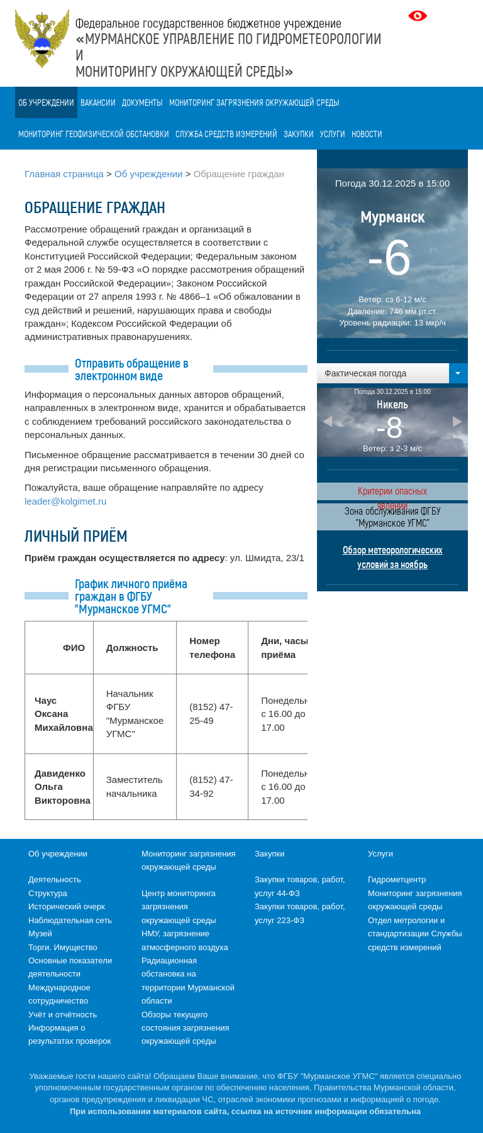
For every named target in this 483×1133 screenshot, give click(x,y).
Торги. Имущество (62, 947)
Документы (142, 102)
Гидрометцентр (397, 879)
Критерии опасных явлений (392, 492)
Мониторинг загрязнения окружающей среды (254, 102)
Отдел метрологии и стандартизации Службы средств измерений (415, 934)
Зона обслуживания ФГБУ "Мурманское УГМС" (392, 516)
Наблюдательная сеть (70, 920)
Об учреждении (46, 102)
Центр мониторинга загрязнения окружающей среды (179, 907)
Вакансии (98, 102)
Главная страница (64, 173)
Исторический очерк (66, 906)
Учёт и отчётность (62, 1014)
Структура (47, 893)
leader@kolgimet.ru (65, 501)
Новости (367, 133)
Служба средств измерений (226, 133)
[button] (392, 373)
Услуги (332, 133)
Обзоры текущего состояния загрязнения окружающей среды (185, 1028)
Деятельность (54, 879)
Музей (40, 933)
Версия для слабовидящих (419, 15)
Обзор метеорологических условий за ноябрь (393, 557)
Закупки (299, 133)
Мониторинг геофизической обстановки (93, 133)
